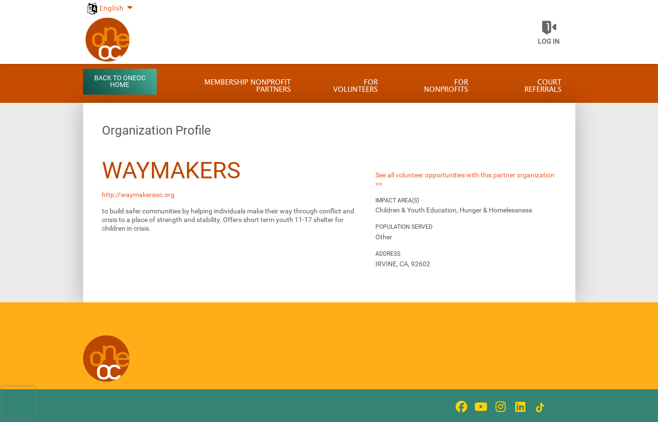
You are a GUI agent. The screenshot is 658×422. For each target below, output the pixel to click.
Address (387, 253)
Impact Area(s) (397, 200)
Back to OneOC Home (120, 81)
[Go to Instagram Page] (499, 406)
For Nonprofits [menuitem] (446, 86)
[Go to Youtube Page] (479, 406)
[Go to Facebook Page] (460, 406)
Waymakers (171, 170)
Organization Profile (156, 130)
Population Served (404, 226)
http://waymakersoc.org (138, 195)
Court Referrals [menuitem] (542, 86)
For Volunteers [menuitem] (355, 86)
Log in (548, 41)
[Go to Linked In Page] (519, 406)
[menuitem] (109, 3)
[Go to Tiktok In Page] (538, 407)
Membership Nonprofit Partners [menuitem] (247, 86)
